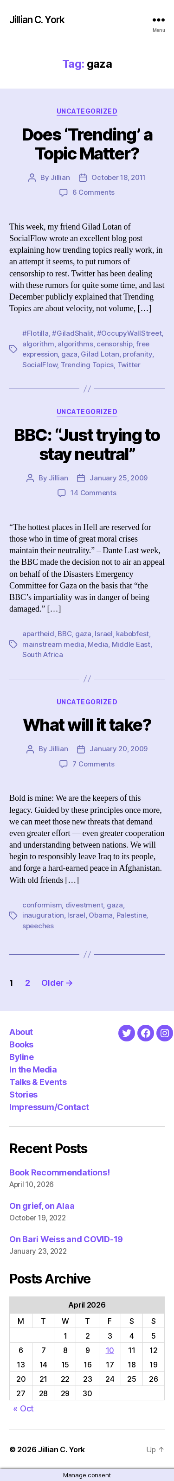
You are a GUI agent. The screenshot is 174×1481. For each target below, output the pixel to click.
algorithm (38, 343)
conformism (42, 904)
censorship (114, 343)
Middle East (131, 644)
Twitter (129, 364)
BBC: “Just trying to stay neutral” (87, 444)
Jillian (60, 177)
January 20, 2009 (119, 748)
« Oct (23, 1408)
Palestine (131, 915)
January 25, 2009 (119, 477)
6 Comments (93, 192)
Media (98, 644)
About (21, 1032)
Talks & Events (37, 1082)
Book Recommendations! (59, 1172)
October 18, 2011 (118, 177)
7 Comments (93, 764)
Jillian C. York (36, 20)
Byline (21, 1057)
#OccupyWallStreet (129, 333)
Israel (103, 633)
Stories (23, 1094)
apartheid (38, 633)
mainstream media (53, 644)
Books (21, 1044)
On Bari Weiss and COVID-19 (66, 1239)
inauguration (43, 915)
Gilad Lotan (100, 354)
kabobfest (132, 633)
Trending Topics (87, 364)
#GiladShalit (72, 333)
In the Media (33, 1069)
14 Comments (93, 492)
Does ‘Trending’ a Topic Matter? (87, 144)
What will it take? (87, 725)
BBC (64, 633)
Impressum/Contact (49, 1107)
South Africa (42, 654)
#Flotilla (35, 333)
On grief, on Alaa (41, 1206)
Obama (101, 915)
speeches (38, 925)
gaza (69, 354)
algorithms (75, 343)
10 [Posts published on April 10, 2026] (110, 1350)
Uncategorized (87, 111)
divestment (84, 904)
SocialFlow (39, 364)
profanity (137, 354)
